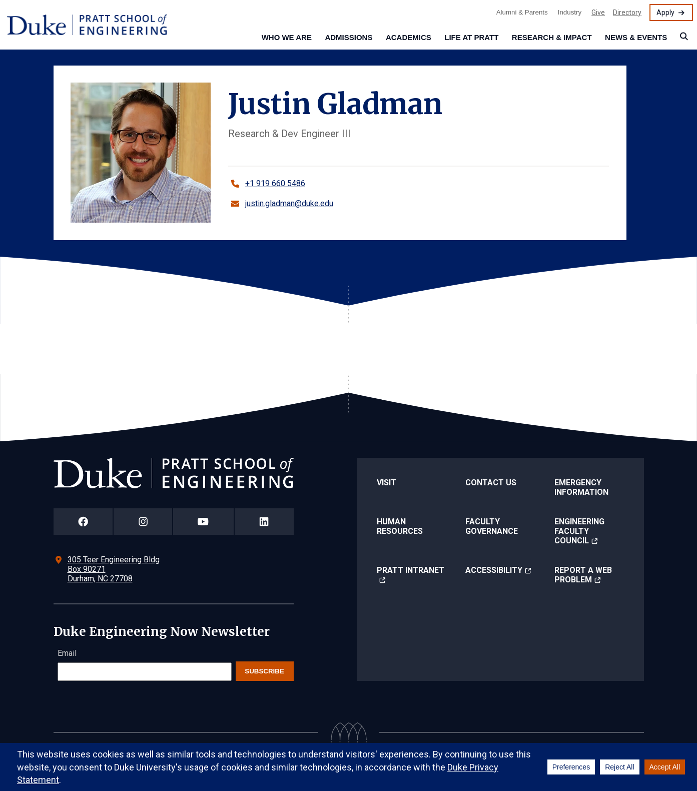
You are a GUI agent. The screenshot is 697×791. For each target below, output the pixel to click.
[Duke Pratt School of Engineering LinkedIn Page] (264, 521)
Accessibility (493, 570)
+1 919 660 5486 (275, 183)
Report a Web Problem (583, 574)
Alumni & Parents (522, 12)
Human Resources (400, 526)
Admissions (348, 37)
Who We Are (287, 37)
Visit (386, 482)
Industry (569, 12)
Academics (408, 37)
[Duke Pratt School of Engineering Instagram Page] (143, 521)
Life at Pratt (471, 37)
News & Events (636, 37)
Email (67, 653)
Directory (627, 13)
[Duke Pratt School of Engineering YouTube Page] (203, 521)
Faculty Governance (491, 526)
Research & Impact (552, 37)
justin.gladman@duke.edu (289, 203)
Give (598, 13)
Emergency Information (581, 487)
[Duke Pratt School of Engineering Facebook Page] (83, 521)
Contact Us (490, 482)
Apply (665, 13)
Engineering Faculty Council (579, 531)
